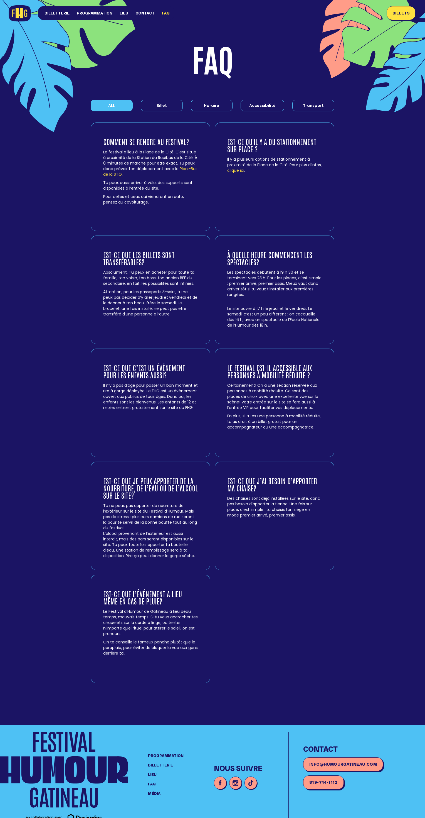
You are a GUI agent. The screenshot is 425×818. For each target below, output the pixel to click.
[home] (21, 13)
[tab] (162, 105)
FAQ (166, 13)
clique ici (235, 170)
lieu (124, 13)
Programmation (94, 13)
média (154, 793)
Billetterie (57, 13)
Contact (145, 13)
